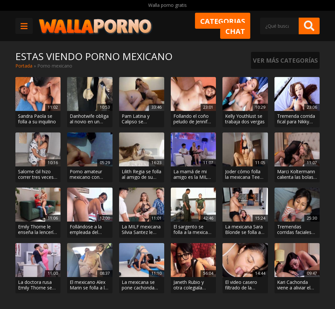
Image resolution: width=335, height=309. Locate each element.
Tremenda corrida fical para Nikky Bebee (296, 119)
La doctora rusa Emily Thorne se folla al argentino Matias (36, 285)
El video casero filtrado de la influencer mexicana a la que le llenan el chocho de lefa (244, 285)
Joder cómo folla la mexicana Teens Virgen (245, 174)
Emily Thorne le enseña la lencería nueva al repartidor (38, 229)
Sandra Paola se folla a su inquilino (37, 119)
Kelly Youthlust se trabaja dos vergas (245, 119)
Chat (235, 31)
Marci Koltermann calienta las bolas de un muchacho (296, 174)
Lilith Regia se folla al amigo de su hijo (141, 174)
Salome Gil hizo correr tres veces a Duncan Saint (38, 174)
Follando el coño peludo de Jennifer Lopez (192, 119)
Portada (23, 66)
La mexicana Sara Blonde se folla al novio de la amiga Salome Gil (244, 229)
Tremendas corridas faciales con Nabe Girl (294, 229)
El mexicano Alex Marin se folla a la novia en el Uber (88, 285)
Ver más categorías (285, 60)
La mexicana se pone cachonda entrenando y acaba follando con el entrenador (140, 285)
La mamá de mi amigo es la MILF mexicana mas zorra (191, 174)
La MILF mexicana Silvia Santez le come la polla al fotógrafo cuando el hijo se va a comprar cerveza (141, 229)
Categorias (222, 21)
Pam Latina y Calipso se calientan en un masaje (138, 119)
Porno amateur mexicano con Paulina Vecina (86, 174)
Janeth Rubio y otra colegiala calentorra (188, 285)
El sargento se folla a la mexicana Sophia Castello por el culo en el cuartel (193, 229)
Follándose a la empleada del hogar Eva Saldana (89, 229)
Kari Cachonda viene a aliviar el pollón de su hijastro (293, 285)
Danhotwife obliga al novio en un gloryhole (89, 119)
